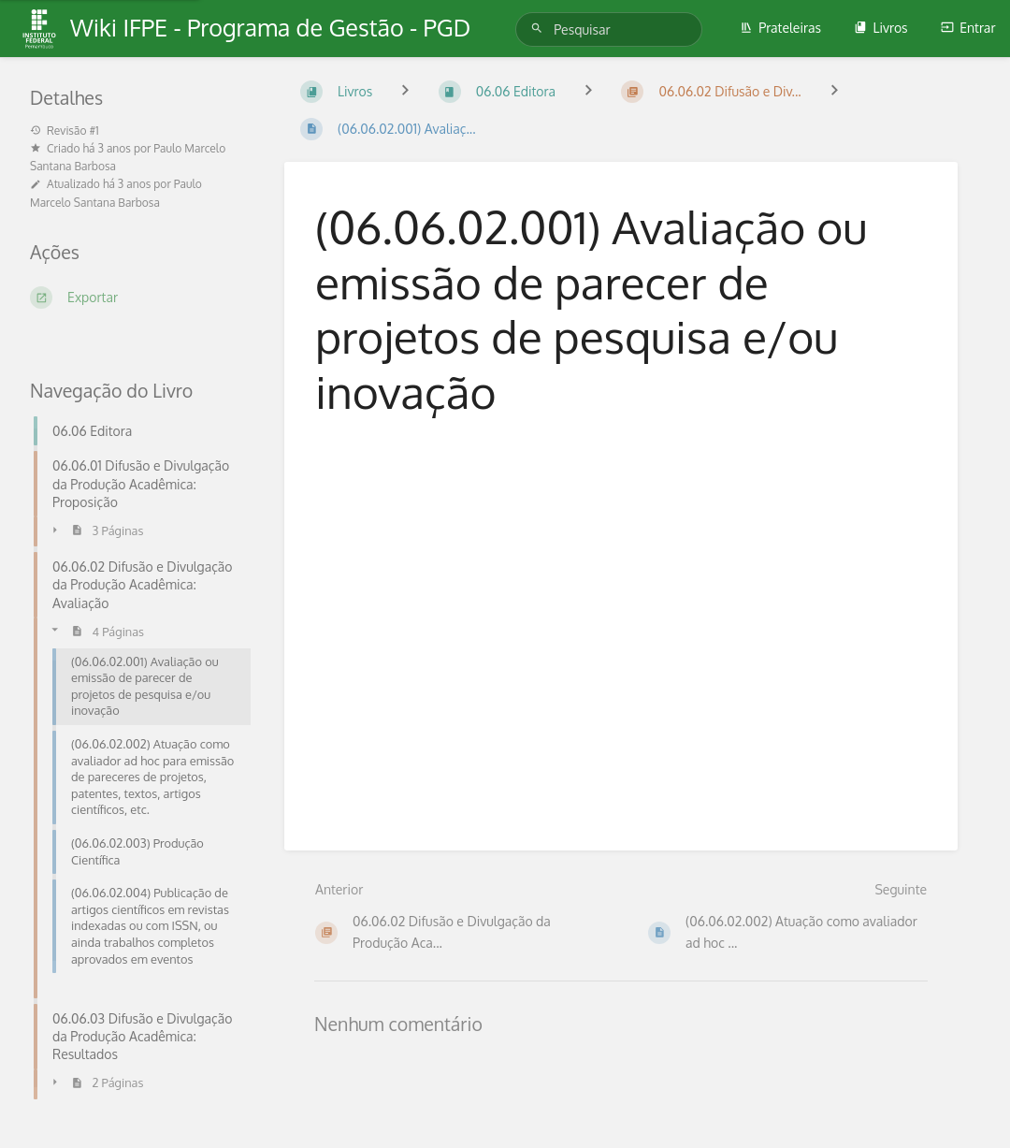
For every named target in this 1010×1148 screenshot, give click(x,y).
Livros (880, 28)
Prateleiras (780, 28)
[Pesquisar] (539, 28)
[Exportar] (134, 297)
